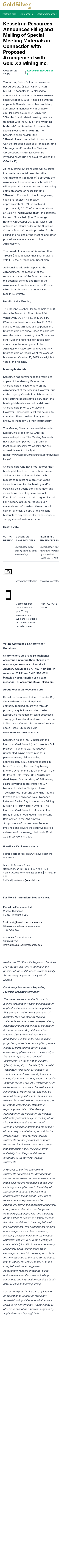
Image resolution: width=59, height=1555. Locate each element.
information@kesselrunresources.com (22, 945)
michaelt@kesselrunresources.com (24, 922)
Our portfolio (26, 14)
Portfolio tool (9, 14)
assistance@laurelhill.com (27, 880)
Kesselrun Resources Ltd (40, 72)
